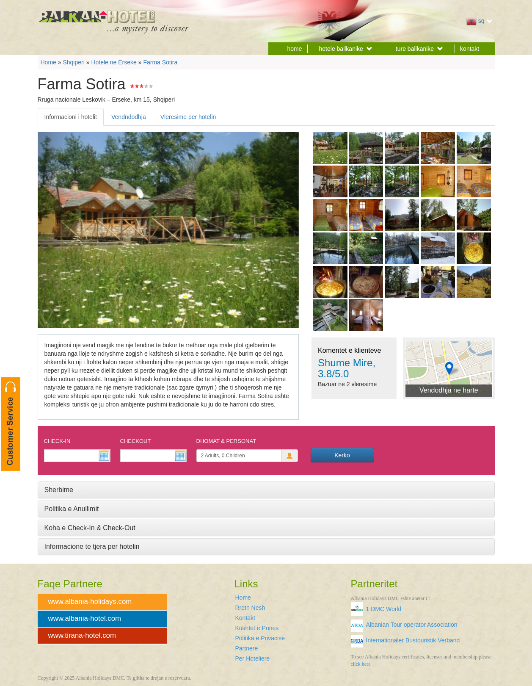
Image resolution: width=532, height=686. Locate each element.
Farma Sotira (160, 62)
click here (361, 664)
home (294, 48)
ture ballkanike (419, 48)
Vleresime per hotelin (188, 116)
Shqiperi (73, 62)
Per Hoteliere (252, 658)
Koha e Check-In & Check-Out (89, 527)
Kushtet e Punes (257, 628)
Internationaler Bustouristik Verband (413, 640)
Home (48, 62)
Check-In (57, 441)
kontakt (469, 48)
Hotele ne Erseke (113, 62)
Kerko (342, 455)
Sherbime (58, 489)
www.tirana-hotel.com (82, 635)
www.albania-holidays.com (90, 601)
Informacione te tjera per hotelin (92, 546)
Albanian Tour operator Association (412, 624)
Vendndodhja (128, 116)
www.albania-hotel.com (84, 618)
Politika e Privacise (260, 638)
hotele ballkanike (345, 48)
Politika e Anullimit (71, 508)
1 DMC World (384, 609)
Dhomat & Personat (226, 441)
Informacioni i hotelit (70, 116)
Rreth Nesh (250, 607)
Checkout (135, 441)
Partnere (246, 648)
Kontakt (245, 617)
